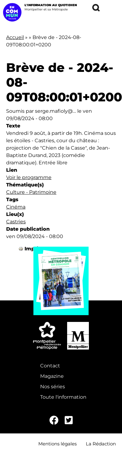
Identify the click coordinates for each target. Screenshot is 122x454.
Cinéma (15, 207)
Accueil (15, 37)
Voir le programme (28, 177)
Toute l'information (63, 397)
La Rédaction (101, 444)
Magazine (52, 376)
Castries (16, 222)
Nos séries (52, 386)
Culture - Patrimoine (31, 192)
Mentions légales (57, 444)
